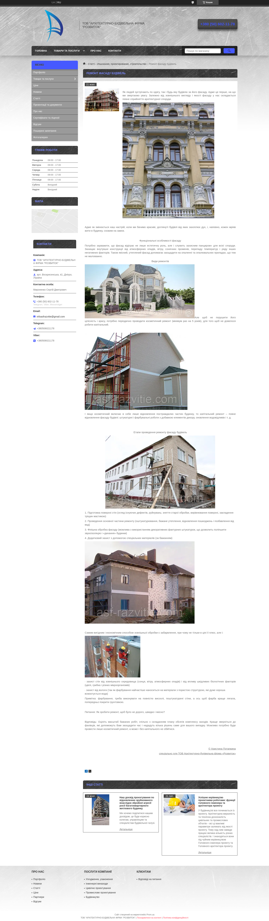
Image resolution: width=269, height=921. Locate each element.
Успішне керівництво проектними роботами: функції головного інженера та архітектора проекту (216, 801)
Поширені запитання (44, 130)
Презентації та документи (47, 104)
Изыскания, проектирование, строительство (121, 64)
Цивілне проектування (98, 888)
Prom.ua (150, 914)
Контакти (114, 50)
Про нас (95, 50)
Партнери (38, 897)
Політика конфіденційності (175, 918)
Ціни (35, 85)
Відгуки (37, 124)
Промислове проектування (101, 892)
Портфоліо (39, 72)
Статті (91, 64)
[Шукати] (229, 50)
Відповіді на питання (149, 879)
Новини (37, 92)
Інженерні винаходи (97, 883)
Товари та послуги (67, 50)
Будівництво (92, 897)
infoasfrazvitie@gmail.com (51, 316)
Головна (41, 50)
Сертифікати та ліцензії (46, 117)
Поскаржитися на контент (149, 918)
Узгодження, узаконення (99, 879)
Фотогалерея (40, 137)
